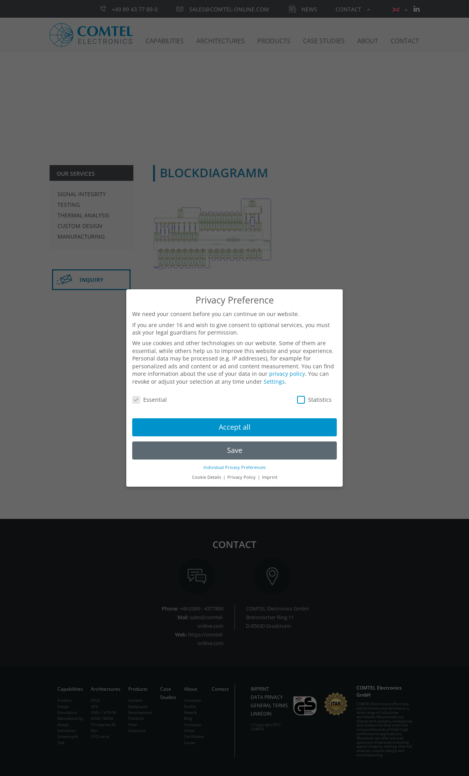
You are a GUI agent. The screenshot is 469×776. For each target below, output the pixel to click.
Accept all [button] (235, 427)
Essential (149, 399)
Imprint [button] (269, 477)
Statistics (314, 399)
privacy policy (287, 373)
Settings (274, 381)
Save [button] (234, 450)
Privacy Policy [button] (242, 477)
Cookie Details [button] (207, 477)
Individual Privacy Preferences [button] (234, 467)
